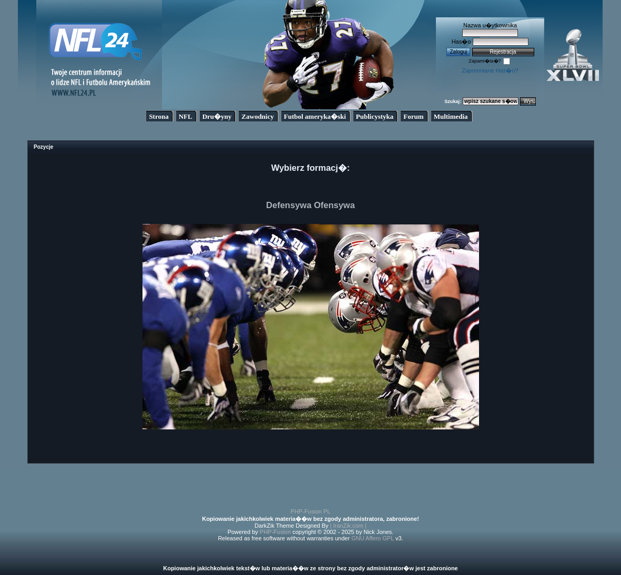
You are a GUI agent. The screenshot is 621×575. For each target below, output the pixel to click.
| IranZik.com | (348, 525)
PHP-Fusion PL (311, 511)
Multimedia (451, 116)
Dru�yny (217, 116)
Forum (413, 116)
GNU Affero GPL (372, 538)
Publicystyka (375, 116)
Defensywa (288, 205)
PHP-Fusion (275, 532)
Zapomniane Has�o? (490, 70)
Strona (158, 116)
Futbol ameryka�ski (315, 116)
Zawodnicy (257, 116)
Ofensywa (334, 205)
